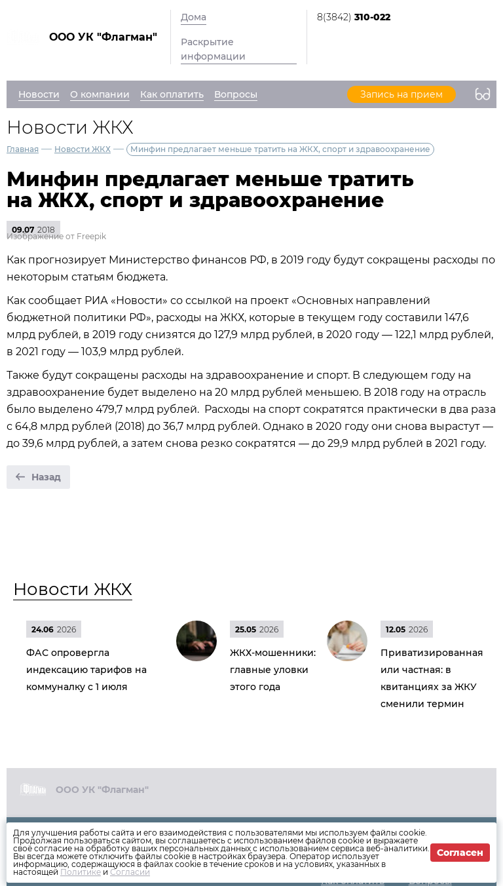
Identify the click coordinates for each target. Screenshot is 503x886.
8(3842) (353, 17)
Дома (193, 17)
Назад (46, 477)
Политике (80, 872)
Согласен (460, 852)
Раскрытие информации (213, 49)
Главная (23, 149)
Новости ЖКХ (82, 149)
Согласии (130, 872)
